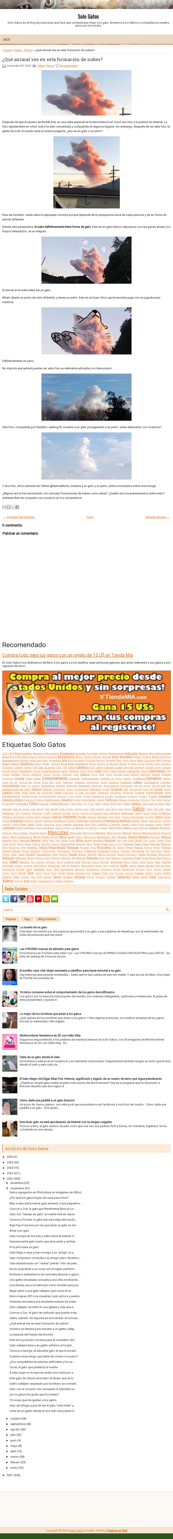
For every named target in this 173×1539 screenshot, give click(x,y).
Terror (149, 869)
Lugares (103, 828)
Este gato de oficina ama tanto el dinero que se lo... (42, 1378)
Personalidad (57, 847)
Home (7, 50)
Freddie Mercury (59, 803)
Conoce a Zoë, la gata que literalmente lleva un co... (42, 1208)
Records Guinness (127, 854)
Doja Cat (148, 789)
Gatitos (136, 803)
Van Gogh (36, 877)
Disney (106, 789)
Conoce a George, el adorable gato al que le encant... (43, 1350)
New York (54, 840)
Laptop (133, 824)
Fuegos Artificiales (112, 803)
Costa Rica (48, 782)
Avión (126, 760)
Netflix (45, 840)
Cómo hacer (33, 778)
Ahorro (13, 757)
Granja (75, 813)
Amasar (88, 757)
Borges (92, 764)
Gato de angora (21, 809)
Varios (57, 877)
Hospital (149, 817)
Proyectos (125, 851)
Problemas (90, 851)
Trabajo (96, 873)
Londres (66, 828)
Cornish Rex (25, 782)
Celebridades (156, 771)
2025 (10, 1162)
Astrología (79, 760)
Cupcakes (165, 782)
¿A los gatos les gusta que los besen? (34, 1394)
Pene (23, 847)
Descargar (96, 785)
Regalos (31, 858)
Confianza (139, 778)
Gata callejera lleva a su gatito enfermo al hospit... (41, 1345)
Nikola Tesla (68, 840)
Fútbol (126, 803)
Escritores (98, 796)
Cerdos (6, 774)
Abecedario (38, 753)
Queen (21, 854)
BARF (159, 760)
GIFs (17, 813)
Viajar (135, 877)
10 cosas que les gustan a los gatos (33, 1400)
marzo (14, 1456)
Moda (71, 837)
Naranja (7, 840)
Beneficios (27, 763)
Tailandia (39, 869)
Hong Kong (115, 817)
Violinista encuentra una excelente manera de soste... (43, 1301)
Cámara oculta (113, 767)
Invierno (6, 824)
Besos (38, 764)
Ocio (118, 840)
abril (13, 1451)
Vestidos (111, 877)
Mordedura (103, 837)
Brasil (123, 763)
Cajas (59, 767)
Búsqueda (7, 767)
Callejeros (82, 767)
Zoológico (69, 881)
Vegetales (67, 877)
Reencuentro (164, 854)
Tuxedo (158, 873)
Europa (77, 800)
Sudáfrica (114, 865)
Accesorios (67, 753)
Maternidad (76, 833)
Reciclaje (92, 854)
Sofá (63, 865)
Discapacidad (81, 789)
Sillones (19, 865)
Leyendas (8, 827)
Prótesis (115, 851)
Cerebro (15, 774)
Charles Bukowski (32, 774)
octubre (15, 1418)
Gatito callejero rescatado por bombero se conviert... (43, 1383)
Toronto (61, 873)
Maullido (100, 833)
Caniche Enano (10, 771)
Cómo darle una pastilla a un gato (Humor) (47, 1100)
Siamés (166, 862)
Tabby (29, 869)
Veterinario (124, 877)
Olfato (138, 840)
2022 (10, 1178)
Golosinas (37, 813)
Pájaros (36, 844)
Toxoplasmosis (83, 873)
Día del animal (142, 785)
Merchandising (151, 833)
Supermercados (163, 865)
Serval (150, 862)
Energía (139, 792)
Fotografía (21, 803)
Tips (30, 873)
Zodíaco (59, 881)
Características (51, 771)
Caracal (37, 771)
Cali (65, 767)
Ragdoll (30, 854)
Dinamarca (59, 789)
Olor (145, 840)
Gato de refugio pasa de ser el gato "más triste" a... (42, 1405)
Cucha (103, 782)
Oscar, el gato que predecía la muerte (33, 1367)
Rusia (144, 858)
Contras (166, 778)
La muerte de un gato (33, 927)
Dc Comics (34, 785)
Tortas (70, 873)
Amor (115, 756)
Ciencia (85, 774)
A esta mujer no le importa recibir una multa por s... (42, 1372)
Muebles (122, 837)
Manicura (7, 833)
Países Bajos (24, 844)
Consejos (153, 778)
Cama (99, 767)
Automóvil (111, 760)
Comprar (74, 778)
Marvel (43, 833)
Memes (127, 833)
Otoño (5, 844)
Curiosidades (11, 785)
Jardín (39, 824)
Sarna (60, 862)
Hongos (126, 817)
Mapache (34, 833)
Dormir (158, 789)
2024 (11, 753)
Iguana (6, 821)
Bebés (5, 763)
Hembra (7, 817)
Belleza (14, 763)
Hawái (138, 813)
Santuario (51, 862)
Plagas (156, 847)
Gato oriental (97, 809)
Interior (135, 820)
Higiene (46, 817)
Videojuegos (164, 877)
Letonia (167, 824)
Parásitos (81, 844)
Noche (88, 840)
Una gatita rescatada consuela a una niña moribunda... (44, 1279)
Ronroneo (128, 858)
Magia (119, 828)
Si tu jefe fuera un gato (24, 1247)
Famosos (111, 799)
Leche (141, 824)
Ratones (63, 854)
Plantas (166, 847)
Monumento (90, 837)
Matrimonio (89, 833)
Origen (160, 840)
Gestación (8, 813)
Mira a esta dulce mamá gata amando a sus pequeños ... (46, 1203)
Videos (7, 881)
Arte (64, 760)
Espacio (143, 796)
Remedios (66, 858)
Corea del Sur (10, 782)
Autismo (100, 760)
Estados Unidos (12, 799)
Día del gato (159, 785)
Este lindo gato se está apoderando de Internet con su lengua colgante (66, 1122)
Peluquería (14, 847)
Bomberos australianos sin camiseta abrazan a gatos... (45, 1274)
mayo (14, 1446)
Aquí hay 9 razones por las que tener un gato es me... (43, 1225)
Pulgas (6, 854)
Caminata (128, 767)
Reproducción (79, 858)
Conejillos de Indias (111, 778)
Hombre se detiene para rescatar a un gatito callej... (42, 1329)
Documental (136, 789)
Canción (166, 767)
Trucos (119, 873)
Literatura (48, 827)
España (153, 796)
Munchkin (155, 837)
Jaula (58, 824)
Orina (168, 840)
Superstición (8, 869)
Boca (64, 763)
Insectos (71, 821)
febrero (15, 1462)
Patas (137, 844)
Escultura (120, 796)
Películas (155, 844)
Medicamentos (114, 833)
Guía (105, 813)
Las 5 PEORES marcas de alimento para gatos (49, 949)
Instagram (82, 820)
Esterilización (52, 799)
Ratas (55, 854)
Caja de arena (46, 767)
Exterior (101, 800)
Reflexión (8, 858)
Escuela (109, 796)
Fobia (159, 800)
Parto (105, 844)
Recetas (82, 854)
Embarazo (103, 792)
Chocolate (66, 774)
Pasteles (128, 844)
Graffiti (47, 813)
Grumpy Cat (86, 813)
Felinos (122, 799)
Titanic (38, 873)
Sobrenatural (40, 865)
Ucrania (7, 877)
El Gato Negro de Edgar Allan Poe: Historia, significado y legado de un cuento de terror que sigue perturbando (91, 1078)
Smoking (28, 865)
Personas (73, 847)
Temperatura (93, 869)
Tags (27, 919)
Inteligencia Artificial (117, 820)
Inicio (6, 39)
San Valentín (38, 862)
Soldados (75, 865)
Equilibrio (62, 796)
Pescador (85, 847)
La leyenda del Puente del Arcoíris (31, 1334)
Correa (37, 782)
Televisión (79, 869)
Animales (126, 756)
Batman (166, 760)
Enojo (168, 792)
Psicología (138, 851)
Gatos (18, 50)
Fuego (98, 803)
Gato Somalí (124, 809)
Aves (119, 760)
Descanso (84, 785)
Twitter (166, 873)
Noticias (110, 840)
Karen (87, 824)
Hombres (102, 817)
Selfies (135, 862)
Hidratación (19, 817)
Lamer (125, 824)
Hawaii (146, 813)
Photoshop (104, 847)
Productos (103, 851)
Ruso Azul (155, 858)
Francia (43, 803)
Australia (91, 760)
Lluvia (58, 828)
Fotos (33, 803)
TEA (56, 869)
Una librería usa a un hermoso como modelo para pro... (45, 1285)
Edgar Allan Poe (31, 792)
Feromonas (134, 800)
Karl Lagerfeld (99, 824)
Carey (64, 771)
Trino (111, 873)
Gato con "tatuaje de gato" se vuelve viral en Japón (42, 1214)
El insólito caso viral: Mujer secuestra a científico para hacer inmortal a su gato (70, 970)
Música (166, 837)
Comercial (7, 778)
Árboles (24, 760)
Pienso (120, 847)
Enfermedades (155, 792)
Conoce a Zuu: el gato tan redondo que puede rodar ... (44, 1312)
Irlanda (15, 824)
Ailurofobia (23, 757)
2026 (10, 1156)
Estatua (39, 800)
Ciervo (94, 774)
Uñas (16, 877)
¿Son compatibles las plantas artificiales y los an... (42, 1361)
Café (34, 767)
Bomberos (82, 763)
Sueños (133, 865)
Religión (56, 858)
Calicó (71, 767)
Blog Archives (47, 919)
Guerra (98, 813)
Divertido (117, 789)
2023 (5, 753)
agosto (15, 1429)
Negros (36, 840)
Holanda (91, 817)
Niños (79, 840)
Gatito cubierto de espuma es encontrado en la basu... (44, 1318)
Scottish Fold (72, 862)
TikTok (22, 873)
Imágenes (16, 820)
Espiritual (165, 796)
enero (14, 1467)
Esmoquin (132, 796)
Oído (124, 840)
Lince (38, 827)
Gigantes (26, 813)
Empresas (128, 792)
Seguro (127, 862)
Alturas (79, 757)
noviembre (17, 1188)
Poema (6, 851)
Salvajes (24, 862)
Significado (8, 865)
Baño (140, 760)
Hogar (82, 817)
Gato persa (111, 809)
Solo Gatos (88, 16)
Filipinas (145, 800)
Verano (90, 877)
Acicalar (80, 753)
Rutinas (167, 858)
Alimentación (66, 756)
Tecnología (66, 869)
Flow (153, 800)
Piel (114, 847)
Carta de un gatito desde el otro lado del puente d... (42, 1411)
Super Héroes (146, 865)
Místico (54, 837)
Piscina (148, 847)
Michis (37, 837)
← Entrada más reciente (19, 517)
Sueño (124, 865)
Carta (98, 771)
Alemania (52, 757)
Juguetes (78, 824)
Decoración (48, 785)
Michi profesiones (21, 837)
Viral (26, 881)
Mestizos (166, 833)
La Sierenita (114, 824)
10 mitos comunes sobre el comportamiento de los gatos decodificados (67, 992)
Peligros (166, 844)
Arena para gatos (38, 760)
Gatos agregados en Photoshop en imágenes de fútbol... (46, 1192)
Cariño (83, 771)
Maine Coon (131, 827)
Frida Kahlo (76, 803)
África (152, 753)
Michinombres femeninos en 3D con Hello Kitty (50, 1035)
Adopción (131, 753)
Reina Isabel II (43, 858)
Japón (31, 824)
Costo (58, 782)
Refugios (20, 858)
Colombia (145, 774)
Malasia (143, 828)
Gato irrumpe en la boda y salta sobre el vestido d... (42, 1236)
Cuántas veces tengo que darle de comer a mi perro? (43, 1356)
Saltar (5, 862)
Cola (126, 774)
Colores (166, 774)
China (46, 774)
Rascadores (43, 854)
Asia (70, 760)
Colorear (155, 774)
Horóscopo (137, 817)
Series (143, 862)
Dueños (7, 792)
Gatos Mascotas (155, 809)
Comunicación (90, 778)
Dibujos (37, 789)
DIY (126, 789)
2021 (10, 1475)
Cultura (137, 782)
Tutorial (149, 873)
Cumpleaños (151, 782)
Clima (109, 774)
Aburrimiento (52, 753)
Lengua (149, 824)
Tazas (49, 869)
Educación (47, 792)
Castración (133, 771)
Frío (85, 803)
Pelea (145, 844)
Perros (28, 50)
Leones (158, 824)
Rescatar (92, 858)
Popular (11, 919)
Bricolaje (132, 764)
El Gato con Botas (85, 792)
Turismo (128, 873)
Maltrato (154, 827)
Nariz (16, 840)
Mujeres (143, 837)
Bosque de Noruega (108, 764)
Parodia (97, 844)
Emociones (115, 792)
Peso (93, 847)
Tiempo (157, 869)
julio (13, 1434)
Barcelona (149, 760)
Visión (33, 881)
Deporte (60, 785)
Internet (144, 821)
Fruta (91, 803)
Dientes (47, 789)
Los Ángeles (77, 828)
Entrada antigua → (157, 517)
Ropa (137, 858)
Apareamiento (11, 760)
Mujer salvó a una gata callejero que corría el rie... (41, 1290)
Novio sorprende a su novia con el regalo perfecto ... (43, 1269)
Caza (144, 771)
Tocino (46, 873)
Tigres (13, 873)
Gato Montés (52, 809)
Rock (108, 858)
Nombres (98, 840)
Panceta (45, 844)
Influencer (48, 821)
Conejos (127, 778)
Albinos (42, 757)
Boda (71, 763)
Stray (105, 865)
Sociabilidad (54, 865)
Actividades (92, 753)
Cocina (117, 774)
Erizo (71, 796)
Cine (101, 774)
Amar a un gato (19, 1230)
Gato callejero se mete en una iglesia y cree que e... (42, 1307)
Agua (5, 756)
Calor (92, 767)
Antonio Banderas (161, 757)
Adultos (143, 753)
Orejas (152, 840)
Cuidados (126, 782)
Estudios (67, 799)
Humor (159, 817)
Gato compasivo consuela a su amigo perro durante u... (45, 1258)
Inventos (166, 821)
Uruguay (25, 877)
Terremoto (128, 869)
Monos (79, 837)
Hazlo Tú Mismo (161, 813)
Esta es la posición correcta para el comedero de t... (43, 1340)
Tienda (166, 869)
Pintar (129, 847)
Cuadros (80, 782)
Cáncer (158, 767)
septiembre (17, 1424)
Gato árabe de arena (153, 803)
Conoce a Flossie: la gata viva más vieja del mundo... (43, 1219)
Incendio (38, 821)
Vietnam (18, 881)
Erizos (78, 796)
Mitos (63, 837)
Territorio (140, 869)
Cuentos (114, 782)
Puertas (167, 851)
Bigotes (46, 764)
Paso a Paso (116, 844)
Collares (134, 774)
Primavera (77, 851)
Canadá (149, 767)
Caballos (18, 767)
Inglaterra (60, 820)
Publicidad (156, 851)
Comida (19, 778)
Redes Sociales (147, 854)
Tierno (5, 873)
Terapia (117, 869)
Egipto (58, 792)
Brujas (141, 764)
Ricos (102, 858)
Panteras (55, 844)
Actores (103, 753)
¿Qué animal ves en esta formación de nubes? (52, 59)
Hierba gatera (33, 817)
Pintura (138, 847)
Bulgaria (166, 764)
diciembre (16, 1183)
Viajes (144, 877)
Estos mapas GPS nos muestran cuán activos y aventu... (45, 1296)
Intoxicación (155, 821)
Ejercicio (68, 792)
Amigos (97, 757)
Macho (112, 828)
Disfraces (95, 789)
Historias (70, 817)
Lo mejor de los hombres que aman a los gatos (50, 1014)
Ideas (167, 817)
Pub (147, 851)
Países (12, 844)
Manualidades (20, 833)
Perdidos (32, 847)
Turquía (138, 873)
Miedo (46, 837)
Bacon (133, 760)
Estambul (29, 800)
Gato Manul (37, 809)
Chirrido (56, 774)
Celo (168, 771)
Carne (90, 771)
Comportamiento (55, 778)
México (5, 837)
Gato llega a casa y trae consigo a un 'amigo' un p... (42, 1252)
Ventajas (79, 877)
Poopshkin (35, 851)
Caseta (121, 771)
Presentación (64, 851)
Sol (68, 865)
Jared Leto (49, 824)
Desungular (127, 785)
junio (13, 1440)
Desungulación (111, 785)
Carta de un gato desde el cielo (40, 1057)
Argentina (55, 760)
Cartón (105, 771)
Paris (89, 844)
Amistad (106, 757)
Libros (19, 827)
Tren (104, 873)
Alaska (33, 757)
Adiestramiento (116, 753)
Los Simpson (91, 828)
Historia (57, 817)
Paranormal (67, 844)
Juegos (66, 824)
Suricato (20, 869)
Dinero (69, 789)
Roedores (116, 858)
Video (153, 877)
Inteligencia (97, 820)
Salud (13, 862)
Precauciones (49, 851)
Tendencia (106, 869)
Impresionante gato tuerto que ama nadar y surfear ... (43, 1241)
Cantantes (25, 771)
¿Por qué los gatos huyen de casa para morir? (39, 1197)
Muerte (132, 837)
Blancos (55, 764)
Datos (24, 785)
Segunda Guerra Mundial (95, 862)
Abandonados (23, 753)
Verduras (100, 877)
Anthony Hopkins (142, 757)
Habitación (115, 813)
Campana (139, 767)
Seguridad (116, 862)
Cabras (28, 767)
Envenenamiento (47, 796)
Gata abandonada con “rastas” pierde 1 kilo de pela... (44, 1263)
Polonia (25, 851)
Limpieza (28, 827)
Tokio (54, 873)
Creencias (68, 782)
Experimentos (89, 800)
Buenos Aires (153, 764)
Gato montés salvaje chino (74, 809)
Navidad (25, 840)
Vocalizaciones (46, 881)
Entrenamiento (11, 796)
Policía (16, 851)
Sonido (99, 865)
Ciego (76, 774)
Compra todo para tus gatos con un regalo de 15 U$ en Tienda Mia (67, 655)
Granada (56, 813)
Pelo (4, 847)
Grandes (66, 813)
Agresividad (163, 753)
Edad (17, 792)
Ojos (130, 840)
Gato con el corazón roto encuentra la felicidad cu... (42, 1389)
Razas (73, 854)
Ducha (167, 789)
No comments (69, 65)
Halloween (127, 813)
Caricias (74, 771)
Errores (87, 796)
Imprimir (28, 821)
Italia (23, 824)
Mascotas (58, 832)
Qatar (14, 854)
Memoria (136, 833)
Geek (168, 809)
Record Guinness (107, 854)
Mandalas (165, 828)
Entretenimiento (29, 796)
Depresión (71, 785)
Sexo (158, 862)
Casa (113, 771)
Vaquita (47, 877)
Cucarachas (92, 782)
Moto (113, 837)
